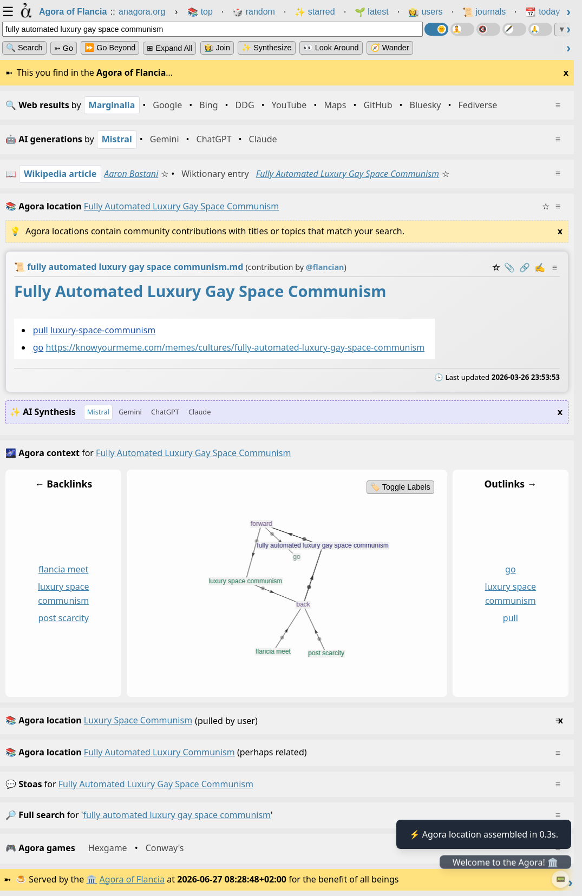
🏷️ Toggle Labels (400, 487)
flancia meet (63, 569)
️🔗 (524, 267)
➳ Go (63, 48)
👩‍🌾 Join (217, 47)
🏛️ (91, 879)
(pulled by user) (284, 721)
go (38, 347)
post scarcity (63, 618)
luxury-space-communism (102, 330)
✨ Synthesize (266, 47)
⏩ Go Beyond (109, 47)
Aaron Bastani (131, 174)
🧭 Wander (389, 47)
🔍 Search (24, 47)
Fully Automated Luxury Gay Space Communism (347, 174)
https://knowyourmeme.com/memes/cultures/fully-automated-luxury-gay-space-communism (234, 347)
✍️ (539, 267)
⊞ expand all (169, 48)
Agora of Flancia (132, 879)
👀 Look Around (331, 47)
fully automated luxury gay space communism (155, 784)
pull (40, 330)
